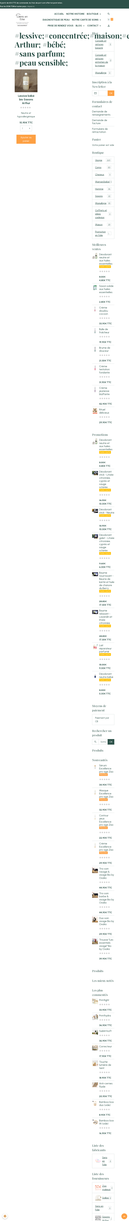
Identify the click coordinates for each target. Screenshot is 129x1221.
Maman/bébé (103, 181)
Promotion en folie (103, 233)
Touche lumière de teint (105, 1065)
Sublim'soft (105, 1031)
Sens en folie (103, 1161)
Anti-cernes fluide (106, 1085)
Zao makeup (104, 1187)
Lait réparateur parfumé (105, 648)
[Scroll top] (124, 1216)
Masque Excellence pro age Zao (106, 793)
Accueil (59, 13)
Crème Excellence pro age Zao (106, 846)
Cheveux (103, 174)
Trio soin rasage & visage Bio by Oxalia (106, 873)
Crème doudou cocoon (103, 310)
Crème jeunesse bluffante (104, 391)
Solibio (103, 1198)
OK (110, 93)
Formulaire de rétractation (100, 130)
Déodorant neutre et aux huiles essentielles (105, 259)
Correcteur (105, 1046)
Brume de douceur (104, 349)
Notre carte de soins (85, 19)
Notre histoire (75, 13)
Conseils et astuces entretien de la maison (103, 60)
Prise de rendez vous (60, 25)
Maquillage (103, 72)
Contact (93, 25)
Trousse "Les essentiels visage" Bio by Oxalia (106, 944)
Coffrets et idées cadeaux (103, 214)
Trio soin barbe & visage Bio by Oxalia (106, 898)
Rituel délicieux (104, 411)
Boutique (93, 13)
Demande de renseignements (101, 113)
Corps (103, 167)
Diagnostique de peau (56, 19)
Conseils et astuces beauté (103, 44)
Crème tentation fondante (104, 369)
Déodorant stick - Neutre (106, 511)
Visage (103, 160)
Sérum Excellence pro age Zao (106, 768)
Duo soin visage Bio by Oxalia (106, 921)
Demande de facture (99, 122)
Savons (103, 196)
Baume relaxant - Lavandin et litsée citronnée (105, 617)
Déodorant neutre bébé (106, 675)
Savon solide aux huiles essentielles (106, 289)
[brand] (22, 19)
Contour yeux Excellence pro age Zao (106, 820)
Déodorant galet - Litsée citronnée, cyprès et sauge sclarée (106, 542)
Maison (103, 224)
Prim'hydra (105, 1015)
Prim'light (104, 1000)
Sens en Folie (103, 1208)
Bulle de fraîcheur (104, 331)
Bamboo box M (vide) (106, 1122)
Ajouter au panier (26, 139)
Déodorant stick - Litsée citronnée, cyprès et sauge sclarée (106, 479)
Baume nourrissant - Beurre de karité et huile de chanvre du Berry (106, 580)
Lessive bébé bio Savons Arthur (26, 99)
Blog (79, 25)
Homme (103, 188)
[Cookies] (5, 1216)
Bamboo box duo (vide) (106, 1103)
